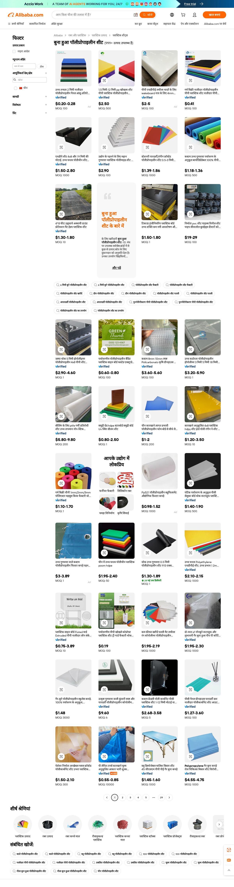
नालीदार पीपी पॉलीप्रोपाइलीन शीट (29, 862)
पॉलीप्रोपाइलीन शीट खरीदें (69, 293)
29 (161, 797)
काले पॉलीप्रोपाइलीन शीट (25, 854)
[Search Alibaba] (93, 15)
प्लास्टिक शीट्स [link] (120, 35)
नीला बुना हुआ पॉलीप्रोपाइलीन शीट (29, 871)
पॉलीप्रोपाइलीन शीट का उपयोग (71, 310)
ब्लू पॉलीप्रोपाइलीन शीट (89, 854)
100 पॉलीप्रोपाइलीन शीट (151, 854)
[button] (135, 14)
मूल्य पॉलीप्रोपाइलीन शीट (174, 862)
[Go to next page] (169, 797)
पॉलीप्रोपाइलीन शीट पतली (166, 293)
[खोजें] (147, 15)
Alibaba (58, 35)
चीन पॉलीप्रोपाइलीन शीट (106, 871)
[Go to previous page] (106, 797)
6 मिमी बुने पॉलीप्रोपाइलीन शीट (71, 285)
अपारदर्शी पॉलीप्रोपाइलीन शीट (70, 302)
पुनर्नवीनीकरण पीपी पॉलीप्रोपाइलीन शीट (148, 302)
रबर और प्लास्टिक (77, 35)
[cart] (184, 15)
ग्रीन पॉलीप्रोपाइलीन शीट (102, 293)
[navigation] (29, 417)
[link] (229, 850)
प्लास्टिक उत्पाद (99, 35)
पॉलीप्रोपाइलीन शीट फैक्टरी (145, 285)
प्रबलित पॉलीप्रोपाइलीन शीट (106, 862)
